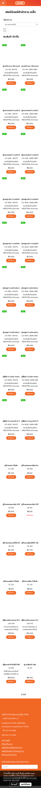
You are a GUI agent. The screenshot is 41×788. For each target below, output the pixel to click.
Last (23, 694)
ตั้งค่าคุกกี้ (14, 784)
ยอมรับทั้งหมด (25, 784)
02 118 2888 (11, 730)
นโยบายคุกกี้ (15, 780)
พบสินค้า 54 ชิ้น (11, 36)
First (17, 694)
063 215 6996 (10, 735)
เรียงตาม (8, 20)
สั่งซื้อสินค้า (11, 83)
